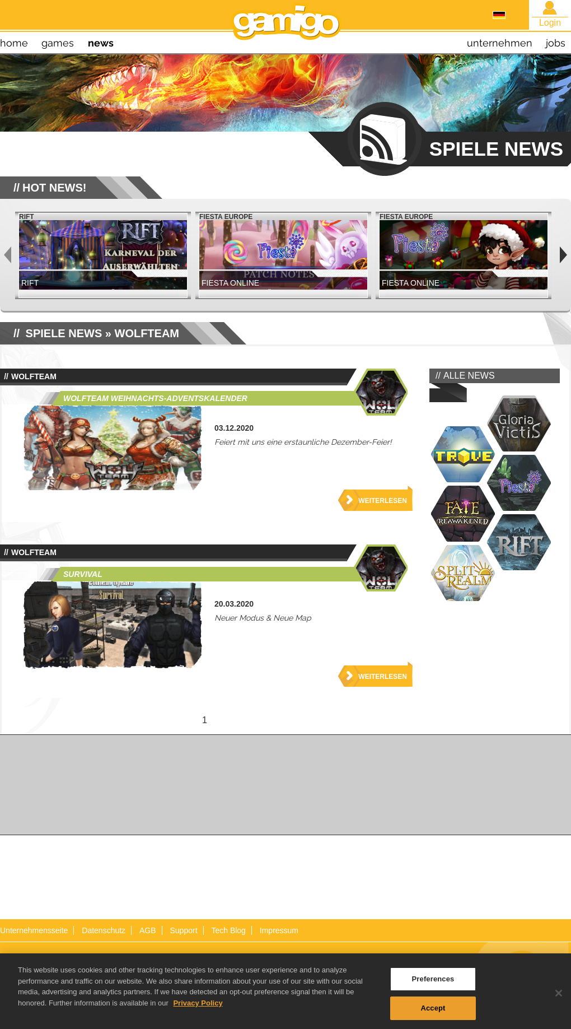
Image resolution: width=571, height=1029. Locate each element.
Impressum (279, 930)
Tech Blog (228, 930)
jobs (555, 43)
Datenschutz (103, 930)
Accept (432, 1012)
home (14, 43)
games (57, 43)
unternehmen (499, 43)
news (101, 43)
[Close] (558, 997)
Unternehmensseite (34, 930)
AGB (147, 930)
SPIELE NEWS (64, 333)
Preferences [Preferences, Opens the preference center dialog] (433, 983)
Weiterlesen (382, 501)
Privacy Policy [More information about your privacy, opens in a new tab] (197, 1007)
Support (183, 930)
